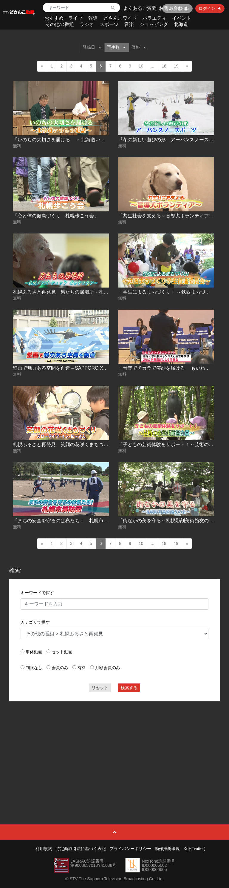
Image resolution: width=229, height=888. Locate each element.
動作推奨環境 (167, 848)
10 (141, 66)
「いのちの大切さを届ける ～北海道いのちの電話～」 (73, 139)
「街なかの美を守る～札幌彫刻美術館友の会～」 (170, 520)
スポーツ (109, 24)
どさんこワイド (120, 18)
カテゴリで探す (35, 622)
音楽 (129, 24)
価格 (138, 47)
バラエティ (154, 18)
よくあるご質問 (140, 8)
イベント (181, 18)
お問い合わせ (173, 8)
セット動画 (62, 651)
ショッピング (154, 24)
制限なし (34, 667)
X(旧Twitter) (194, 848)
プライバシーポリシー (130, 848)
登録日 (92, 47)
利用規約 (43, 848)
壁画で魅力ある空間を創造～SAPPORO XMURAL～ (68, 368)
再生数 (116, 47)
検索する (129, 687)
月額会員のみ (107, 667)
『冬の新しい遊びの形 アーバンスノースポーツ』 (173, 139)
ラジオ (87, 24)
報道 (93, 18)
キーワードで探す (37, 592)
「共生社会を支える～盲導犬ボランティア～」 (168, 215)
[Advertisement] (114, 749)
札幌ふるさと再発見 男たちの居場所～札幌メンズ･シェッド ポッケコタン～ (96, 291)
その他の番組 (59, 24)
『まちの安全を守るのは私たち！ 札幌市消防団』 (68, 520)
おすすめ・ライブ (63, 18)
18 (164, 66)
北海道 (181, 24)
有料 (82, 667)
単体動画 (34, 651)
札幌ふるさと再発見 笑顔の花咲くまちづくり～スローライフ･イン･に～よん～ (99, 444)
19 (176, 66)
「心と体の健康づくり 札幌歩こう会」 (56, 215)
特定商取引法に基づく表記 (81, 848)
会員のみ (60, 667)
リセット (100, 687)
